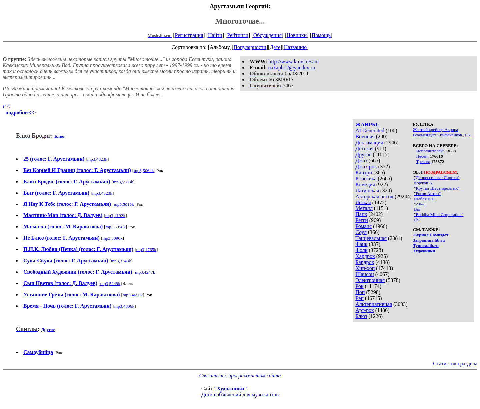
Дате (275, 47)
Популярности (249, 47)
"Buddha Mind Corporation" (439, 214)
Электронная (370, 280)
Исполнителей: (430, 150)
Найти (215, 35)
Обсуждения (267, 35)
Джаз (361, 160)
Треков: (423, 161)
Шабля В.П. (425, 198)
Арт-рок (364, 310)
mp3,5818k (124, 204)
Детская (364, 148)
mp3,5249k (110, 283)
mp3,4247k (145, 272)
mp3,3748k (121, 260)
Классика (365, 178)
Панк (361, 214)
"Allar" (420, 204)
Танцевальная (371, 238)
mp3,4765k (146, 249)
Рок (359, 286)
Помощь (321, 35)
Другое (363, 154)
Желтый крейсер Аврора (435, 129)
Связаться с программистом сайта (240, 375)
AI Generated (369, 130)
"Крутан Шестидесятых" (437, 188)
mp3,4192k (115, 215)
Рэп (359, 298)
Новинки (296, 35)
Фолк (361, 250)
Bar (417, 209)
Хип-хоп (365, 268)
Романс (363, 226)
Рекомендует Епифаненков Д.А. (442, 134)
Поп (360, 292)
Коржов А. (423, 182)
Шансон (364, 274)
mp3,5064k (144, 170)
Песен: (422, 156)
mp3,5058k (115, 226)
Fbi (417, 219)
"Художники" (230, 388)
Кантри (363, 172)
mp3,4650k (133, 294)
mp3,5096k (112, 238)
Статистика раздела (455, 363)
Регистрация (189, 35)
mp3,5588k (123, 181)
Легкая (363, 202)
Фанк (361, 244)
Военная (365, 136)
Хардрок (365, 256)
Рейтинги (237, 35)
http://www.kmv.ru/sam (293, 61)
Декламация (369, 142)
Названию (295, 47)
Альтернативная (373, 304)
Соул (360, 232)
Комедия (365, 184)
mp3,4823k (97, 159)
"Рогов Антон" (427, 193)
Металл (364, 208)
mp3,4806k (124, 306)
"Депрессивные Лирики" (437, 177)
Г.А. (7, 106)
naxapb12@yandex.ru (291, 67)
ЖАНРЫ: (367, 124)
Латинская (367, 190)
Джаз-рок (366, 166)
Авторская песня (374, 196)
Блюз (361, 316)
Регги (361, 220)
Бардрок (364, 262)
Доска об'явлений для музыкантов (240, 394)
